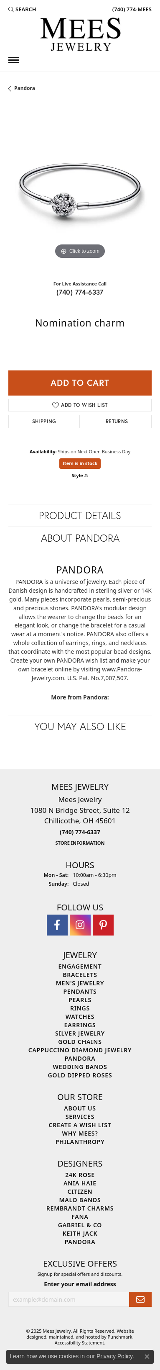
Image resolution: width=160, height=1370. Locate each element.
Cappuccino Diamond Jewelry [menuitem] (80, 1050)
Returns (117, 421)
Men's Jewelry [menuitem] (80, 983)
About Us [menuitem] (80, 1108)
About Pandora (80, 538)
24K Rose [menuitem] (80, 1175)
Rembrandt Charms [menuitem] (80, 1208)
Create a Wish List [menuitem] (80, 1125)
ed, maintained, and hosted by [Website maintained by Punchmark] (74, 1337)
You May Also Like (80, 726)
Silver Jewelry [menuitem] (80, 1033)
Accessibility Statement (79, 1342)
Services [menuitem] (80, 1117)
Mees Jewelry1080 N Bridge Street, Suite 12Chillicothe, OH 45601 (80, 820)
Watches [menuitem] (80, 1016)
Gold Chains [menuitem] (80, 1042)
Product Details (80, 515)
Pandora (24, 88)
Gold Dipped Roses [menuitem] (80, 1075)
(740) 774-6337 (80, 292)
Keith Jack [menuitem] (80, 1233)
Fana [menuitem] (79, 1217)
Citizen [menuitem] (80, 1191)
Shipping (44, 421)
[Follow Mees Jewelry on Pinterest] (103, 925)
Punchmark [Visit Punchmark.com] (120, 1337)
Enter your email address (80, 1284)
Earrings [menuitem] (80, 1025)
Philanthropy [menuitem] (80, 1142)
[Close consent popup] (147, 1356)
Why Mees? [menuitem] (80, 1133)
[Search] (22, 9)
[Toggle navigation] (14, 60)
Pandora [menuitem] (80, 1058)
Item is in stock (80, 463)
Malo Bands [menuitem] (80, 1200)
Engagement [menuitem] (80, 966)
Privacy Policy (114, 1356)
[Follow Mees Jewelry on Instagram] (80, 925)
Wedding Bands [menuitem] (80, 1067)
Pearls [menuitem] (80, 1000)
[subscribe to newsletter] (140, 1299)
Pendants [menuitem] (80, 991)
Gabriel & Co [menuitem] (80, 1225)
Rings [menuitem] (80, 1008)
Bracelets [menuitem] (80, 975)
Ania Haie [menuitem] (80, 1183)
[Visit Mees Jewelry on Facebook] (57, 925)
